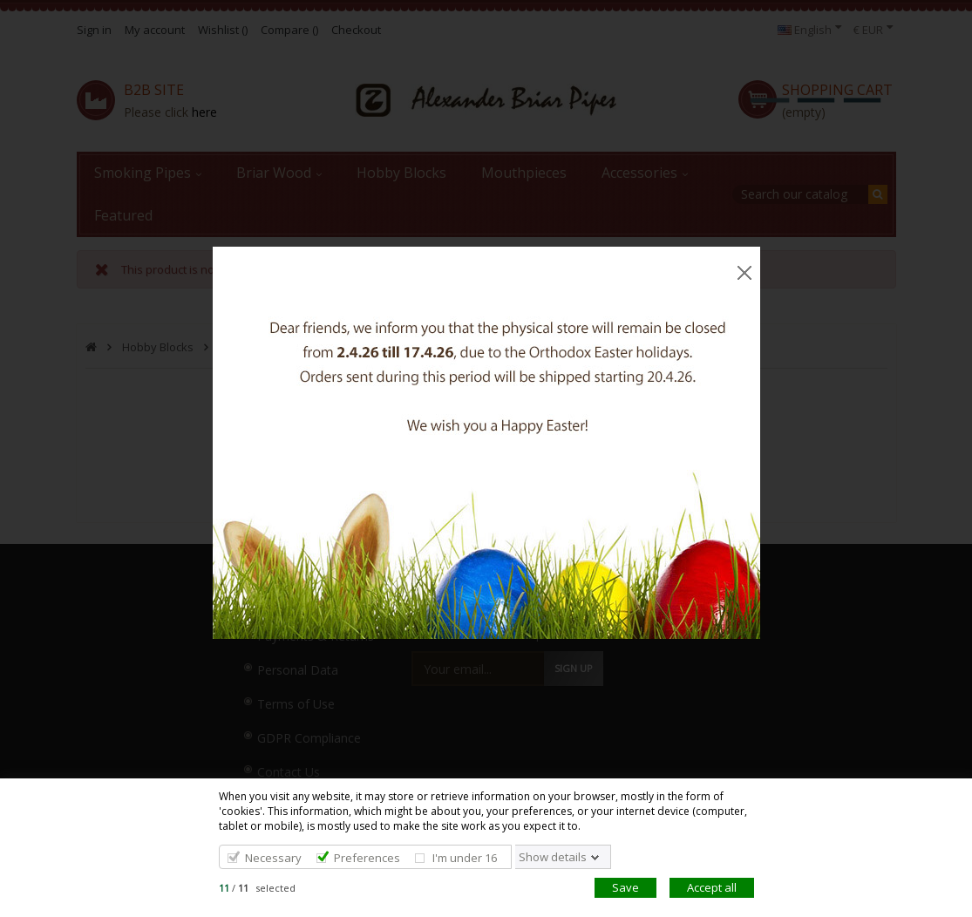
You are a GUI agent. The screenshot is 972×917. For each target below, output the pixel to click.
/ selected (257, 887)
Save (625, 887)
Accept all (712, 887)
